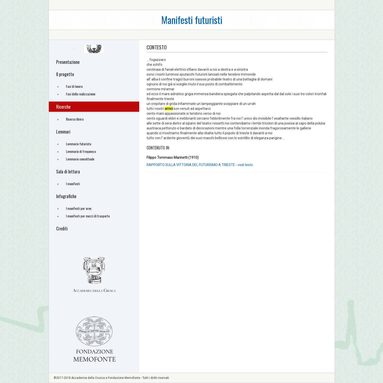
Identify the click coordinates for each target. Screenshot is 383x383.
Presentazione (68, 62)
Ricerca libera (75, 119)
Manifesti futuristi (191, 20)
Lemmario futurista (78, 143)
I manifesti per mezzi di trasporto (88, 215)
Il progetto (65, 74)
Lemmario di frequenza (81, 151)
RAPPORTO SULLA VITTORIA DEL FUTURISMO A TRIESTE (191, 165)
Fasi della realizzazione (80, 93)
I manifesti (73, 183)
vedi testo (245, 165)
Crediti (62, 228)
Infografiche (66, 196)
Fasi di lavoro (74, 86)
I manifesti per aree (78, 208)
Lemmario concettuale (80, 158)
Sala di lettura (68, 171)
